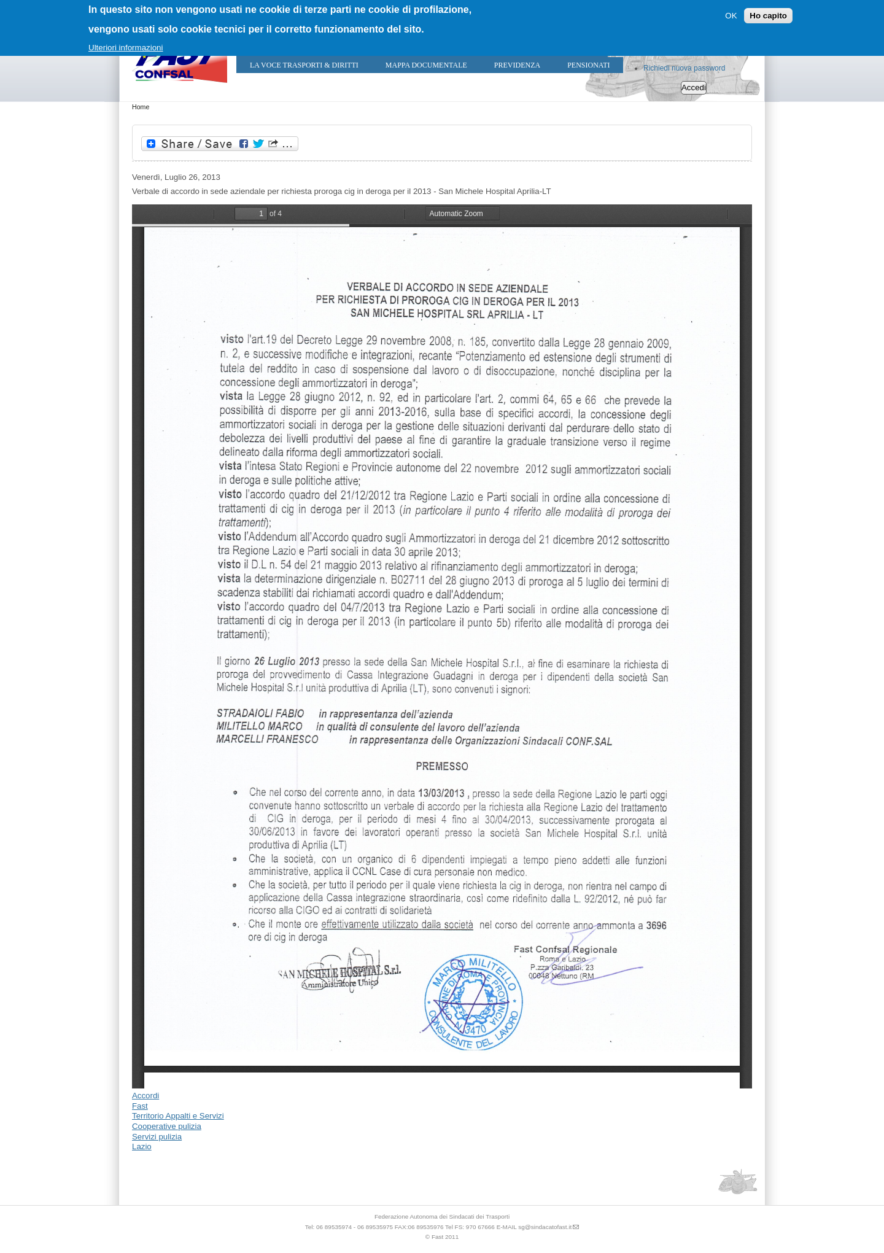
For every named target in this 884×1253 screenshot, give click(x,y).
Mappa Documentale (426, 65)
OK (731, 15)
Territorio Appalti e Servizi (178, 1115)
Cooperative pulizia (166, 1126)
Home (140, 107)
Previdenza (517, 65)
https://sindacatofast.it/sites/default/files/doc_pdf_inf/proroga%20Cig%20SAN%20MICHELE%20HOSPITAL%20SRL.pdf (442, 646)
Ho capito (768, 15)
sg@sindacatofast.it (545, 1227)
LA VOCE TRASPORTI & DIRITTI (304, 65)
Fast (140, 1106)
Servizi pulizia (157, 1136)
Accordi (145, 1095)
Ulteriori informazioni (125, 47)
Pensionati (588, 65)
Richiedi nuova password (684, 68)
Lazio (142, 1146)
